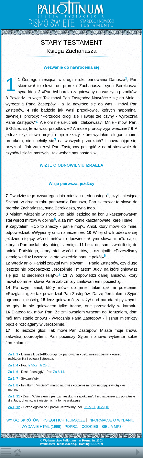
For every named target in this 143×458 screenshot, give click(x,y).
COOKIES (89, 427)
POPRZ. (71, 427)
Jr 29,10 (103, 407)
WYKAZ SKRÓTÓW (22, 420)
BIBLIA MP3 (111, 427)
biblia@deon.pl (67, 444)
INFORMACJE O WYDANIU (111, 420)
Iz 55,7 (32, 365)
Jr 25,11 (90, 407)
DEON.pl (97, 444)
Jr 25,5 (44, 365)
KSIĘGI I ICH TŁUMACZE (64, 420)
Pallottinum (70, 440)
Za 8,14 (58, 372)
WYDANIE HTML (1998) (41, 427)
